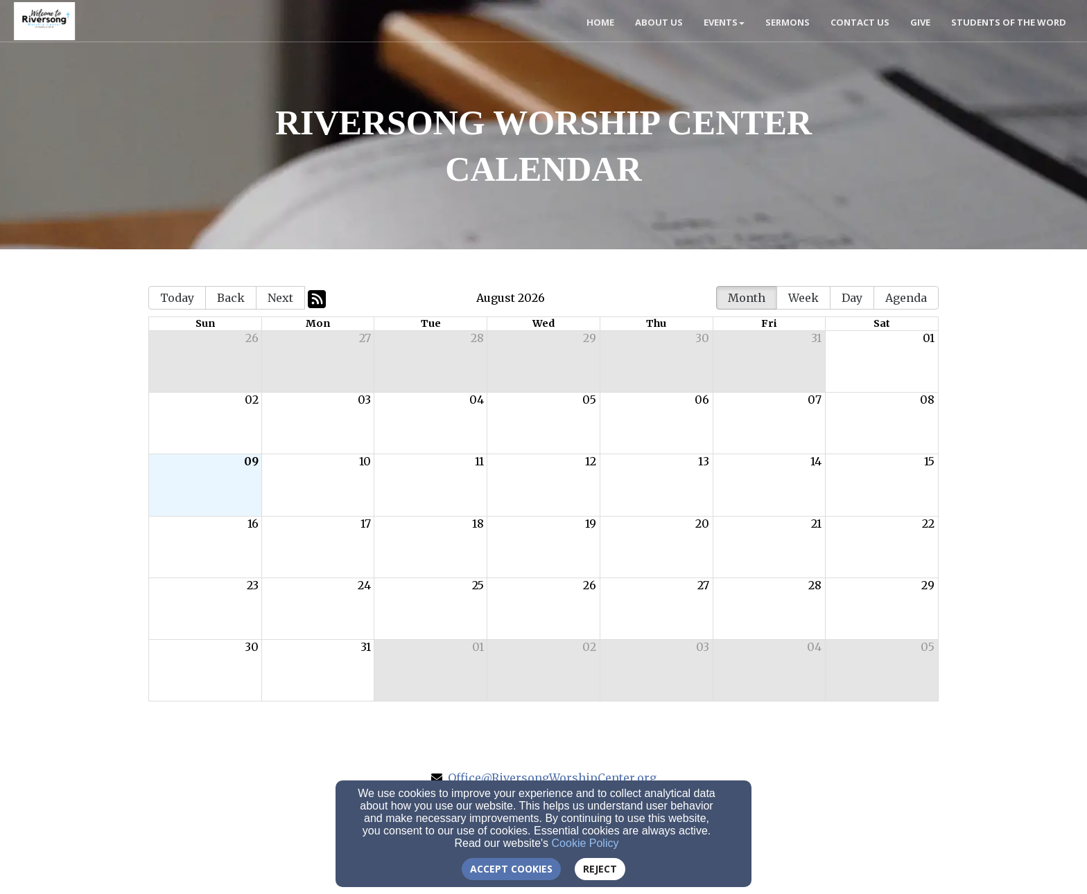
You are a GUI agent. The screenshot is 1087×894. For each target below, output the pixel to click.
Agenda (906, 298)
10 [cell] (365, 461)
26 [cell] (252, 338)
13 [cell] (703, 461)
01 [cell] (928, 338)
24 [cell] (364, 585)
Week (803, 298)
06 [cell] (702, 399)
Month (746, 298)
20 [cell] (702, 523)
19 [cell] (590, 523)
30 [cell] (702, 338)
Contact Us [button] (860, 22)
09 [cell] (251, 461)
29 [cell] (589, 338)
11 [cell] (479, 461)
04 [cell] (476, 399)
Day (852, 298)
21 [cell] (816, 523)
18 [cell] (478, 523)
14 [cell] (815, 461)
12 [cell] (590, 461)
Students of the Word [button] (1008, 22)
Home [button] (600, 22)
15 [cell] (929, 461)
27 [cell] (365, 338)
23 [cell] (253, 585)
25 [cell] (478, 585)
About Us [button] (659, 22)
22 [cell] (928, 523)
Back (231, 298)
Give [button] (920, 22)
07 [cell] (814, 399)
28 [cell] (477, 338)
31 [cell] (816, 338)
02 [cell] (252, 399)
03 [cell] (364, 399)
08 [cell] (927, 399)
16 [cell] (253, 523)
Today (177, 298)
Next (280, 298)
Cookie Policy (585, 843)
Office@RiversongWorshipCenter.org (552, 778)
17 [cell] (365, 523)
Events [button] (724, 22)
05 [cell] (589, 399)
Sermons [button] (787, 22)
